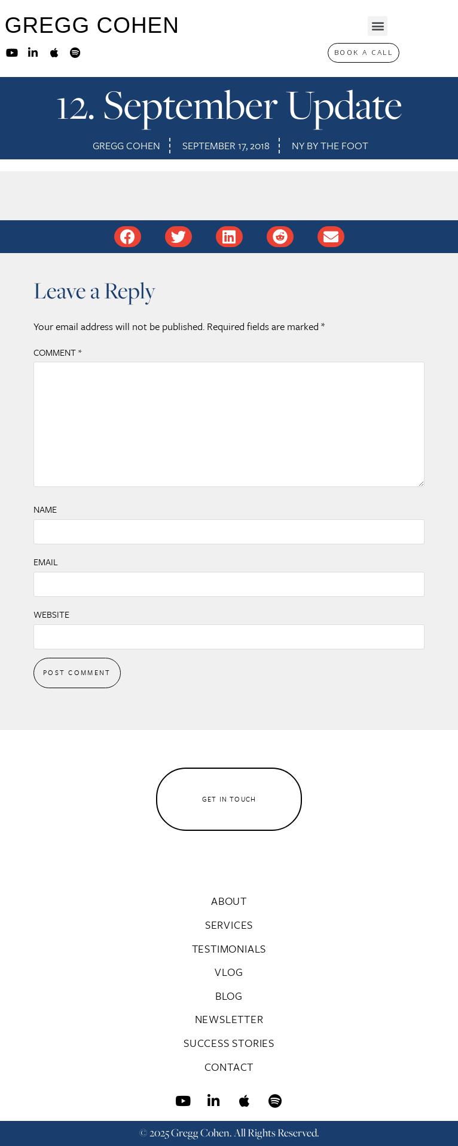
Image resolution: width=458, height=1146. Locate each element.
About (229, 900)
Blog (229, 995)
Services (229, 924)
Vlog (229, 971)
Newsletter (229, 1019)
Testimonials (229, 948)
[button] (377, 26)
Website (51, 614)
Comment (57, 352)
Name (45, 509)
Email (45, 561)
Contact (229, 1066)
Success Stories (229, 1042)
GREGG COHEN (92, 25)
